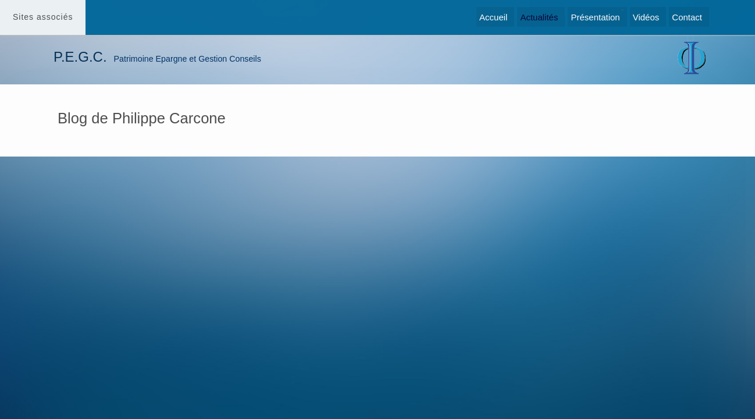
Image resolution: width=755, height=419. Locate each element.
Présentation (595, 17)
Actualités (539, 17)
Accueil (493, 17)
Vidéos (646, 17)
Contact (687, 17)
